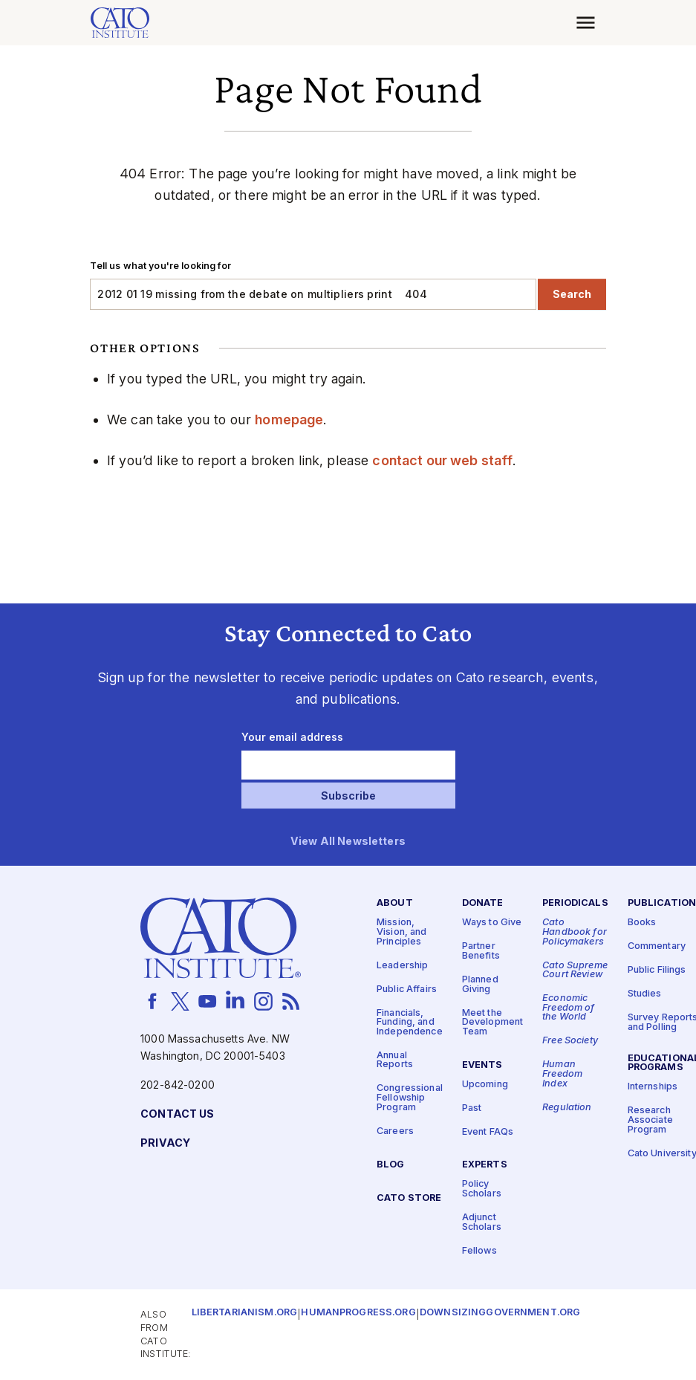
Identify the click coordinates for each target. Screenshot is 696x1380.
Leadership (402, 965)
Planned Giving (480, 984)
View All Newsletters (348, 841)
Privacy (165, 1143)
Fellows (479, 1250)
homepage (289, 419)
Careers (395, 1131)
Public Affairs (407, 989)
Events (482, 1064)
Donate (483, 903)
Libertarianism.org (245, 1313)
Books (642, 922)
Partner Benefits (481, 951)
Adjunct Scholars (481, 1222)
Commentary (657, 946)
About (395, 903)
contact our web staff (442, 460)
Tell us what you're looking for (160, 265)
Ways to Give (492, 922)
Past (472, 1107)
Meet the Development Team (493, 1022)
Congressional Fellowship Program (410, 1097)
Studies (645, 994)
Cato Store (409, 1197)
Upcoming (485, 1084)
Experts (484, 1165)
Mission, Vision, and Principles (402, 932)
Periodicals (575, 903)
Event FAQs (487, 1131)
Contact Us (177, 1114)
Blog (391, 1164)
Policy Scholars (481, 1189)
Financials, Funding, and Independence (410, 1022)
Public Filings (657, 970)
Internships (653, 1087)
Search (572, 294)
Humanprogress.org (358, 1313)
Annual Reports (395, 1059)
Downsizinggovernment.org (500, 1313)
